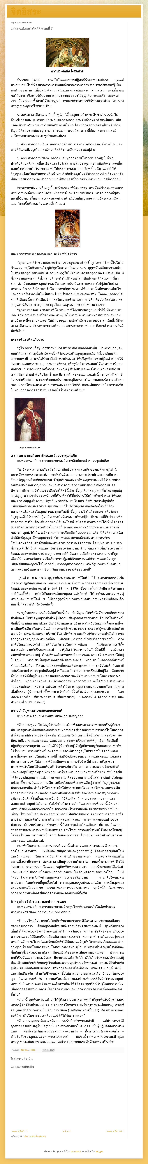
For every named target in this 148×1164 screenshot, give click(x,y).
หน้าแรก (67, 1131)
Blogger (99, 1151)
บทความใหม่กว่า (19, 1131)
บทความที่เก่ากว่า (114, 1131)
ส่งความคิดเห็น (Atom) (35, 1136)
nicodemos (76, 1151)
